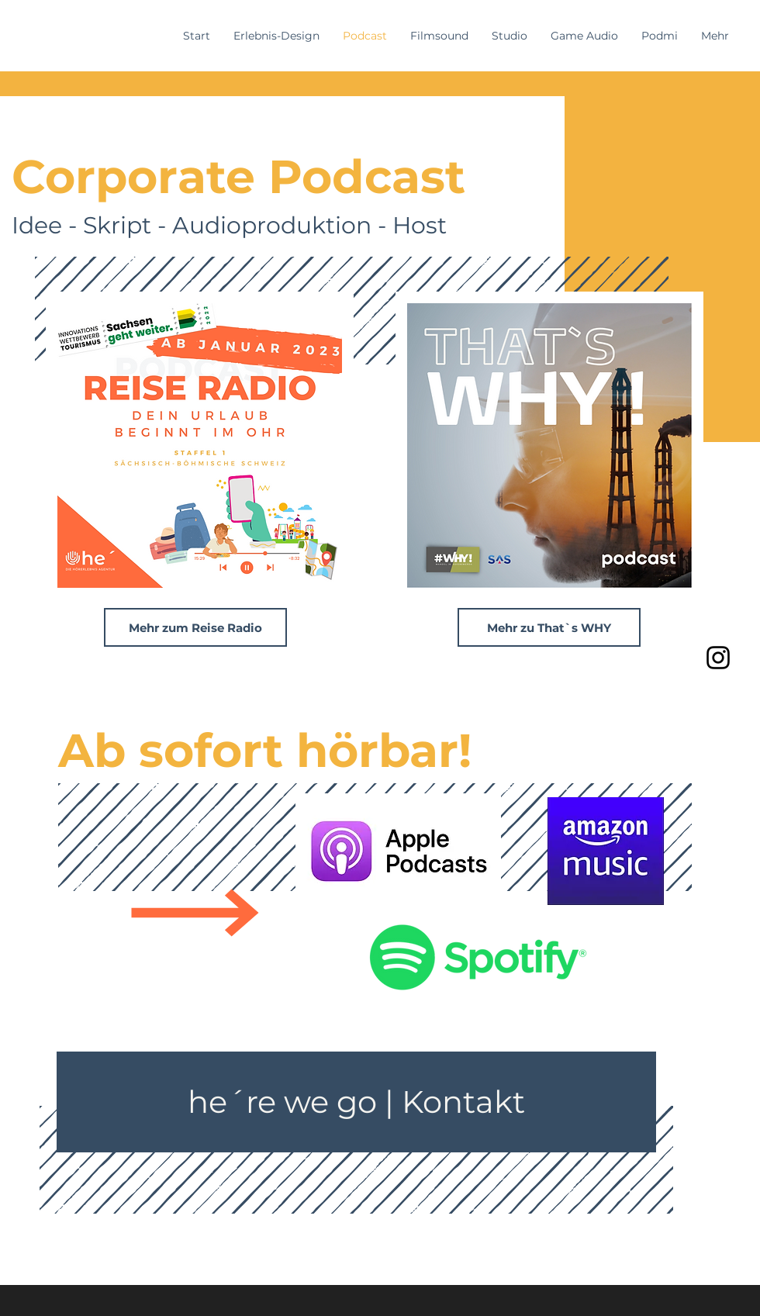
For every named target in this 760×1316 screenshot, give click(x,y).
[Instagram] (718, 657)
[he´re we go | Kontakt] (356, 1102)
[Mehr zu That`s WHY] (549, 627)
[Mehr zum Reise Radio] (195, 627)
